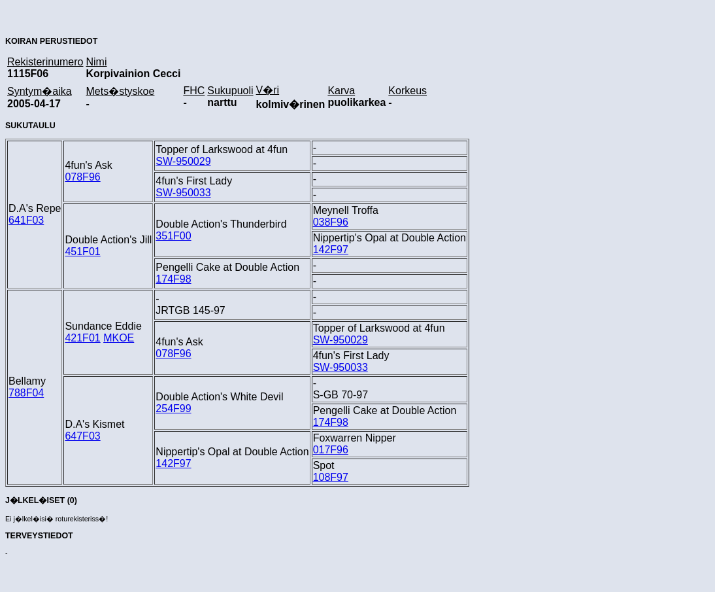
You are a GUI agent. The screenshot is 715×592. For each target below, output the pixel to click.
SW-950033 (183, 192)
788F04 (26, 392)
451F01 (82, 251)
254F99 (173, 408)
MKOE (118, 337)
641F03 (26, 220)
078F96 (82, 177)
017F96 (330, 449)
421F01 (82, 337)
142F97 (330, 249)
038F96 (330, 222)
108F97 (330, 477)
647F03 (82, 436)
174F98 (173, 279)
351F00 (173, 235)
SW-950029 (183, 161)
